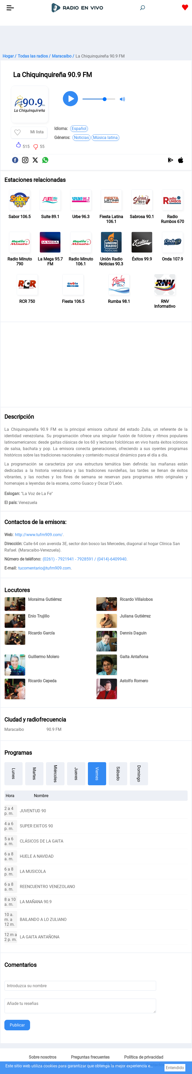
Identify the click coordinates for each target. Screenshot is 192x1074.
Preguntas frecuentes (90, 1057)
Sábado (118, 774)
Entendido (175, 1067)
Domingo (138, 773)
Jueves (76, 773)
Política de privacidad (143, 1057)
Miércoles (55, 773)
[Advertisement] (96, 38)
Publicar (17, 1025)
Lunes (13, 773)
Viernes (97, 773)
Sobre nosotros (42, 1057)
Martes (34, 773)
